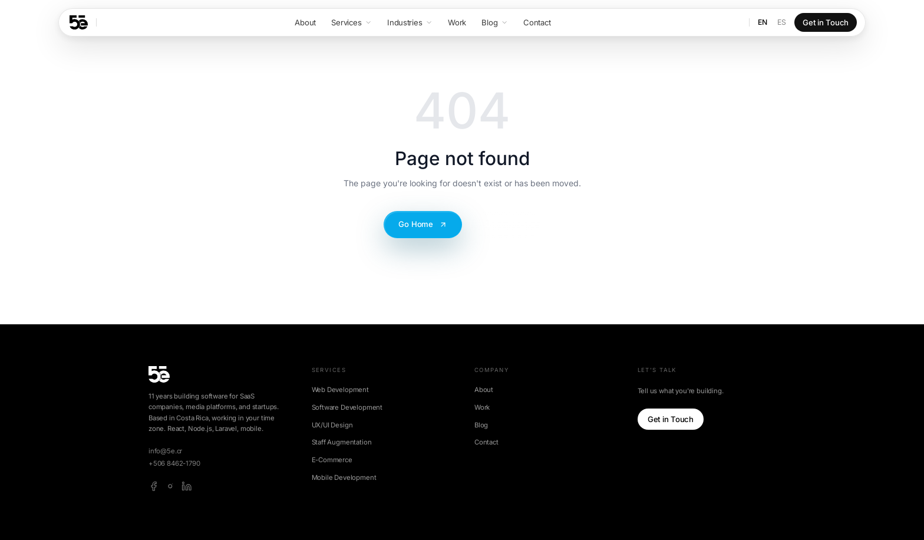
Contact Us (505, 224)
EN (762, 22)
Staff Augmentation (342, 442)
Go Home (422, 224)
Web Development (340, 390)
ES (781, 22)
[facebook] (153, 486)
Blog (481, 425)
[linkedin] (187, 486)
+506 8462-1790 (174, 463)
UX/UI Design (332, 425)
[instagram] (170, 486)
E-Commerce (332, 460)
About (483, 390)
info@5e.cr (165, 451)
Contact (486, 442)
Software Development (347, 407)
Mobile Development (344, 477)
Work (482, 407)
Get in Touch (826, 22)
